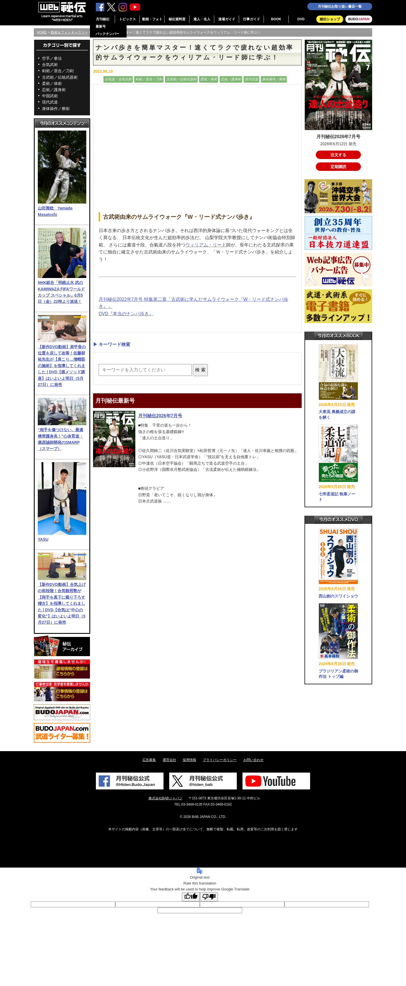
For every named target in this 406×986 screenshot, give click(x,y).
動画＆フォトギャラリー (69, 32)
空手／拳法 (52, 58)
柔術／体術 (52, 83)
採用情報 (189, 760)
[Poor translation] (209, 896)
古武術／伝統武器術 (60, 77)
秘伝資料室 (177, 19)
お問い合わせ (253, 760)
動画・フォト (152, 19)
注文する (338, 155)
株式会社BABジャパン (165, 798)
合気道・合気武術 (118, 79)
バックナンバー (107, 34)
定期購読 (338, 166)
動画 (97, 79)
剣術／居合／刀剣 (58, 71)
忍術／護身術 (54, 89)
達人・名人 (201, 19)
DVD (300, 19)
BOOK (276, 19)
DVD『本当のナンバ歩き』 (126, 313)
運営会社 (169, 760)
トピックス (127, 19)
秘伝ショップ (330, 19)
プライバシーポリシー (220, 760)
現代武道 (50, 102)
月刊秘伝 (102, 19)
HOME (42, 32)
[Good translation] (191, 896)
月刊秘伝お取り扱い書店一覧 (340, 6)
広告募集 (149, 760)
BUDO (358, 19)
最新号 (101, 26)
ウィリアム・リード (206, 244)
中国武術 (50, 96)
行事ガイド (251, 19)
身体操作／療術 (56, 108)
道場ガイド (226, 19)
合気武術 (50, 64)
